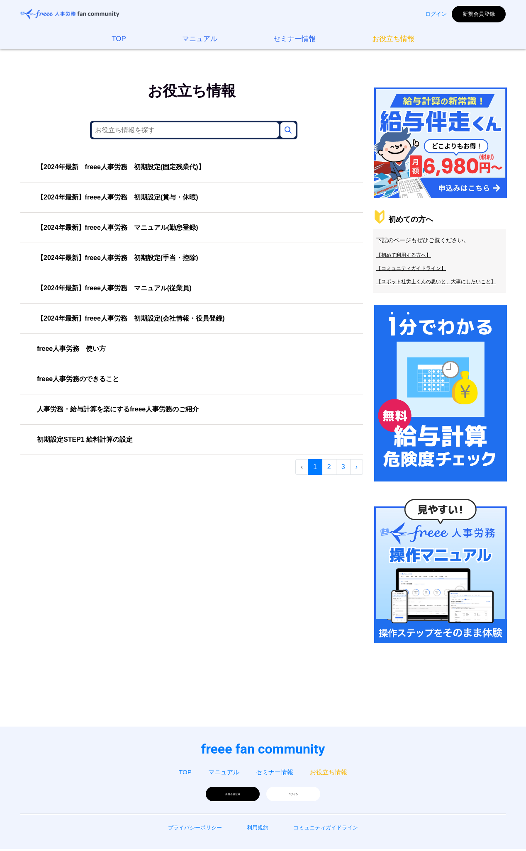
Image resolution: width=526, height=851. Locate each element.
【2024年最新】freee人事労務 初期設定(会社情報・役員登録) (131, 318)
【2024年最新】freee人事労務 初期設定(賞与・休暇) (117, 197)
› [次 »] (357, 466)
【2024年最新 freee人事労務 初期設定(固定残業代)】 (121, 166)
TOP (119, 39)
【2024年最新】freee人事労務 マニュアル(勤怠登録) (117, 227)
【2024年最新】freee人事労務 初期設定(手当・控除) (117, 257)
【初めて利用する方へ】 (403, 261)
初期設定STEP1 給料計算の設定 (85, 439)
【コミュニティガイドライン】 (411, 274)
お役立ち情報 (393, 39)
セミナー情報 (294, 39)
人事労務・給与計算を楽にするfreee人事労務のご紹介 (118, 409)
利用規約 (257, 830)
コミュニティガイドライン (325, 830)
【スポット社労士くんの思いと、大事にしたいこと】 (436, 287)
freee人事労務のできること (78, 378)
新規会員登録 (479, 14)
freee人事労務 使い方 (71, 348)
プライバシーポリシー (195, 830)
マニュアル (199, 39)
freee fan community (263, 749)
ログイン (436, 14)
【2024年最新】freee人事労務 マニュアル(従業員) (114, 288)
